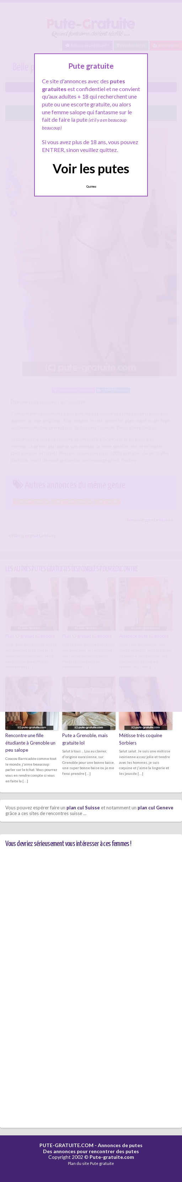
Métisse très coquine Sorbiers (140, 739)
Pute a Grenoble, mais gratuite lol (85, 739)
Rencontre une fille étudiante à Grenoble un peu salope (30, 742)
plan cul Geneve (155, 807)
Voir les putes (91, 168)
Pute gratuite (102, 1163)
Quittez (91, 186)
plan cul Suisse (83, 807)
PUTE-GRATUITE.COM (66, 1145)
